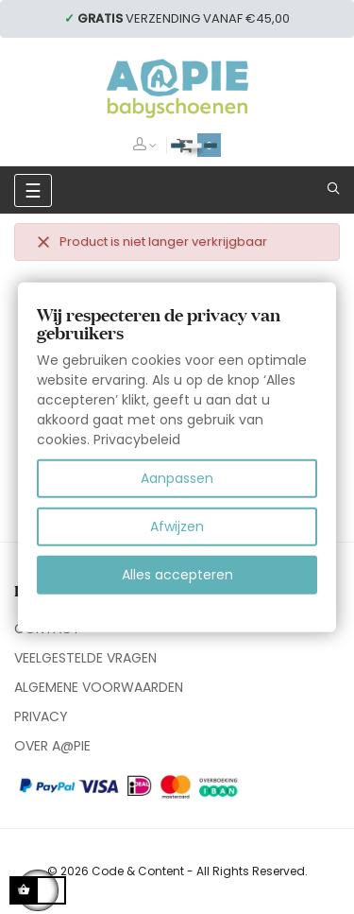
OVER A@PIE (52, 745)
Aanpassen (177, 478)
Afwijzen (177, 526)
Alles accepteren (177, 574)
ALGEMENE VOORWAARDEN (98, 687)
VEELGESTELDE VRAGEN (85, 657)
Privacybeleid (136, 439)
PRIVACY (41, 716)
